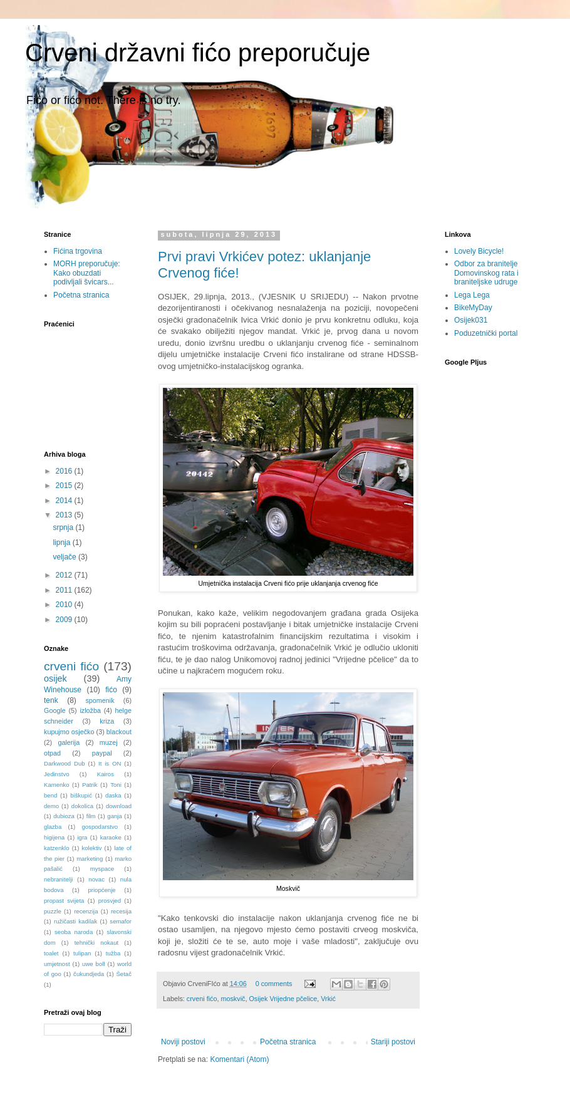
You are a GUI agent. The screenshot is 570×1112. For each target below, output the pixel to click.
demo (51, 806)
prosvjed (109, 900)
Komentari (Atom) (239, 1059)
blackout (119, 731)
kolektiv (91, 847)
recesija (121, 911)
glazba (52, 826)
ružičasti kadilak (75, 921)
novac (96, 879)
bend (50, 795)
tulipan (82, 953)
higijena (54, 837)
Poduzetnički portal (485, 333)
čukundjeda (88, 973)
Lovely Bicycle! (479, 251)
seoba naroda (73, 931)
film (91, 816)
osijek (55, 678)
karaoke (111, 837)
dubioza (64, 816)
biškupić (81, 795)
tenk (51, 700)
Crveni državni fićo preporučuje (197, 52)
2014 (65, 500)
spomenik (99, 700)
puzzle (52, 911)
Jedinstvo (57, 774)
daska (113, 795)
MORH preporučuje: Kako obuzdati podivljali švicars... (86, 272)
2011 (65, 590)
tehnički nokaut (96, 942)
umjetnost (57, 963)
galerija (69, 742)
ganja (114, 816)
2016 (65, 471)
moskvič (232, 998)
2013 (65, 515)
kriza (107, 721)
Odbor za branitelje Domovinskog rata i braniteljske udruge (486, 272)
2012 (65, 575)
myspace (102, 868)
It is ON (109, 763)
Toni (116, 784)
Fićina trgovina (77, 251)
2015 (65, 485)
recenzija (86, 911)
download (119, 806)
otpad (52, 753)
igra (82, 837)
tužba (113, 953)
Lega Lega (472, 295)
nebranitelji (58, 879)
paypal (102, 753)
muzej (109, 742)
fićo (111, 689)
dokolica (82, 806)
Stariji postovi (393, 1041)
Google (55, 710)
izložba (90, 710)
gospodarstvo (99, 826)
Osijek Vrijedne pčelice (283, 998)
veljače (65, 557)
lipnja (62, 542)
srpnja (64, 527)
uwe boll (93, 963)
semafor (121, 921)
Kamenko (57, 784)
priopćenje (101, 889)
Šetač (124, 973)
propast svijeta (64, 900)
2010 (65, 604)
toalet (51, 953)
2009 (65, 619)
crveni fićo (202, 998)
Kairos (105, 774)
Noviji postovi (183, 1041)
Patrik (90, 784)
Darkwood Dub (64, 763)
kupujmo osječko (69, 731)
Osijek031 (470, 320)
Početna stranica (288, 1041)
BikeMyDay (473, 307)
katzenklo (57, 847)
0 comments (274, 983)
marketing (89, 858)
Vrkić (328, 998)
